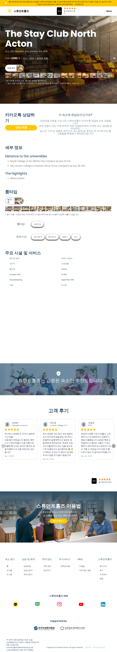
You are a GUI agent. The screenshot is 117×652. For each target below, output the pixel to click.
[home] (17, 11)
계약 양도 (47, 566)
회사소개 (103, 566)
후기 (101, 570)
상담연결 (27, 566)
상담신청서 (28, 570)
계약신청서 (28, 574)
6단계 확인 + (58, 521)
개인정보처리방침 (99, 647)
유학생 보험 (65, 566)
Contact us (79, 4)
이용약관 (88, 647)
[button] (108, 11)
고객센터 (103, 574)
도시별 (9, 574)
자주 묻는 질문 (85, 570)
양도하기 (47, 570)
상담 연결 (21, 127)
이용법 (82, 566)
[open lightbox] (14, 68)
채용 (101, 578)
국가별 (9, 570)
